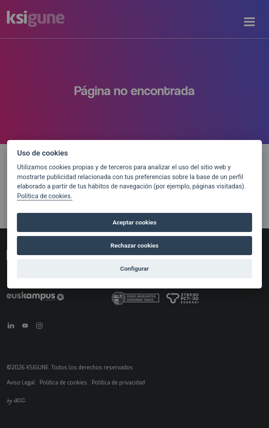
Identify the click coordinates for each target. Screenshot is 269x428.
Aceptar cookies (134, 222)
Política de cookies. (44, 196)
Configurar (134, 268)
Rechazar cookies (135, 245)
